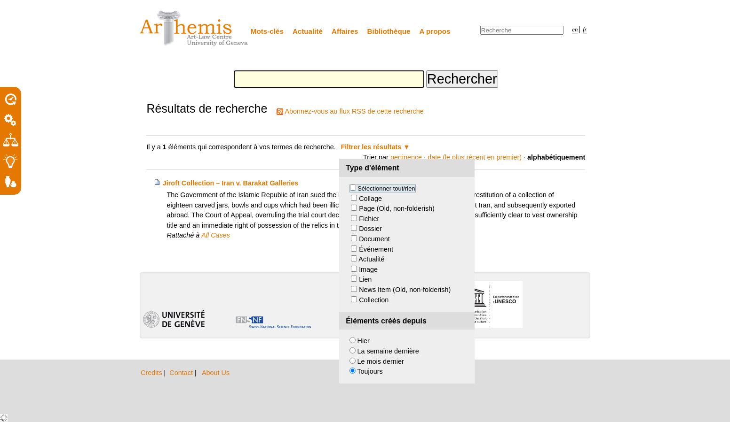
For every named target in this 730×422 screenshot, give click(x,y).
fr (585, 29)
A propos (435, 31)
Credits (152, 372)
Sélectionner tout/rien (386, 188)
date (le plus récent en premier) (475, 157)
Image (368, 269)
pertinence (406, 157)
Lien (365, 279)
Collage (370, 198)
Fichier (369, 219)
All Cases (215, 235)
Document (374, 239)
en (575, 29)
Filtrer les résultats (371, 147)
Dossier (370, 228)
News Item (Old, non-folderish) (405, 289)
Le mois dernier (380, 361)
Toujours (369, 371)
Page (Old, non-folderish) (397, 208)
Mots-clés (267, 31)
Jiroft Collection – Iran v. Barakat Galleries (230, 183)
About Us (216, 372)
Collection (374, 300)
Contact (182, 372)
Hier (363, 341)
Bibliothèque (389, 31)
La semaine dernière (388, 351)
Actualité (308, 31)
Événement (376, 249)
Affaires (345, 31)
